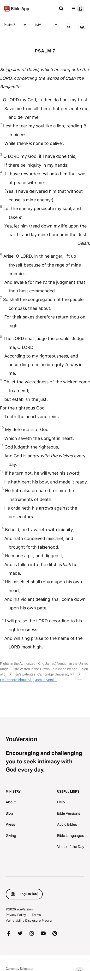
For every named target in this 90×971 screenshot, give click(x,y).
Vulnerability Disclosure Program (30, 920)
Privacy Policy (16, 915)
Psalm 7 (16, 25)
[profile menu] (77, 8)
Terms (36, 915)
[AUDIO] (68, 27)
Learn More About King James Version (28, 680)
